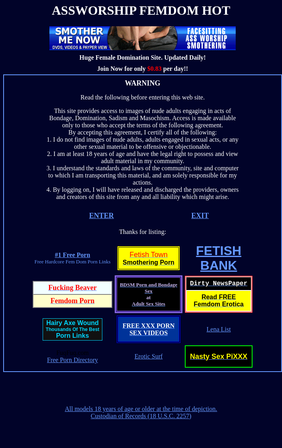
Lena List (219, 329)
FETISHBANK (218, 258)
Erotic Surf (149, 356)
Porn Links (72, 335)
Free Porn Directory (72, 359)
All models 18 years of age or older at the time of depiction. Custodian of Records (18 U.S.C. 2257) (141, 412)
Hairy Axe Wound (72, 322)
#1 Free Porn (72, 254)
